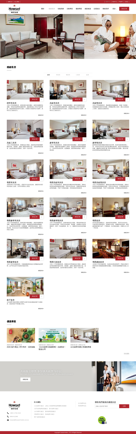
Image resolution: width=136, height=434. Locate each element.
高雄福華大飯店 (49, 414)
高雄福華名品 (82, 406)
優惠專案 (79, 9)
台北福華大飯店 (39, 406)
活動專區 (70, 9)
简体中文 (114, 1)
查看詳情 (41, 115)
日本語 (126, 1)
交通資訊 (97, 9)
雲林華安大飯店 (39, 414)
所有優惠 (126, 353)
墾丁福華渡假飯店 (39, 417)
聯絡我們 (106, 9)
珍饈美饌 (61, 9)
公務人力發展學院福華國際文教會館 (55, 406)
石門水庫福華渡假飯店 (41, 408)
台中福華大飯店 (39, 411)
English (121, 1)
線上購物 (16, 1)
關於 (42, 9)
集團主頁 (10, 1)
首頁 (110, 55)
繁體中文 (108, 1)
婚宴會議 (88, 9)
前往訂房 (124, 8)
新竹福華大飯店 (53, 408)
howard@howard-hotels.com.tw (19, 420)
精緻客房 (52, 9)
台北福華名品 (82, 403)
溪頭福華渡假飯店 (50, 411)
